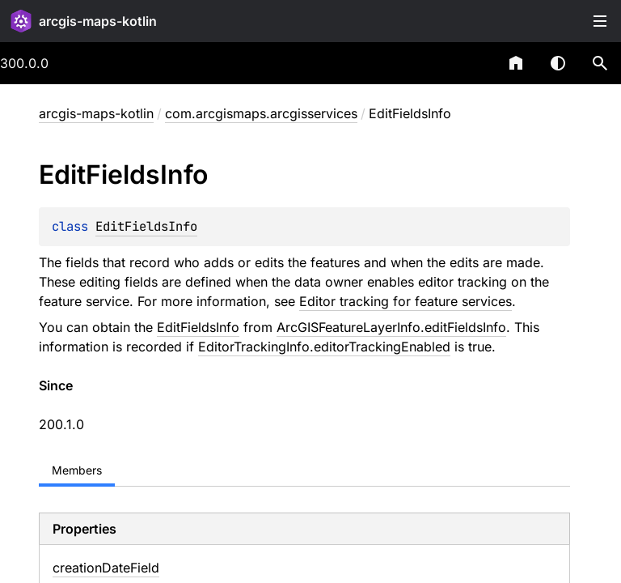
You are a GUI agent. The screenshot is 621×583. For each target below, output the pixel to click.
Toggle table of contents (600, 21)
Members (77, 470)
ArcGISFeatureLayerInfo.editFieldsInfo (391, 327)
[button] (600, 63)
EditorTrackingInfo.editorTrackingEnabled (324, 346)
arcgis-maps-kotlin (98, 21)
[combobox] (474, 63)
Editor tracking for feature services (405, 301)
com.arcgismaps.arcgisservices (261, 113)
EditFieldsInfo (146, 226)
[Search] (600, 63)
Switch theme (558, 63)
